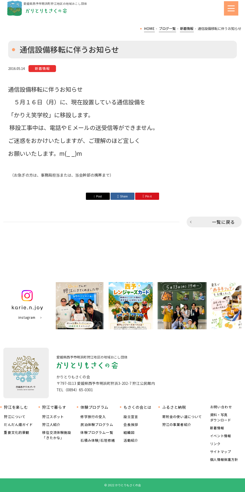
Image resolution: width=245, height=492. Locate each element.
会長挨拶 (130, 424)
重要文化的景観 (16, 432)
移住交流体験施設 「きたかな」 (56, 435)
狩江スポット (53, 416)
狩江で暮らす (54, 407)
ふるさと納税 (174, 407)
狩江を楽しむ (16, 407)
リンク (215, 443)
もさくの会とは (137, 407)
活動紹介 (130, 440)
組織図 (128, 432)
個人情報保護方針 (224, 459)
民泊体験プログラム (96, 424)
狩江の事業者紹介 (176, 424)
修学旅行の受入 (93, 416)
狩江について (15, 416)
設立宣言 (130, 416)
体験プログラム (94, 407)
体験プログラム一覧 (96, 432)
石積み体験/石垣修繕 (97, 440)
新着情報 (217, 427)
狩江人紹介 (51, 424)
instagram (26, 317)
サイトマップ (220, 451)
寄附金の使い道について (182, 416)
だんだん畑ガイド (18, 424)
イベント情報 (220, 435)
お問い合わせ (221, 407)
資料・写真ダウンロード (220, 417)
